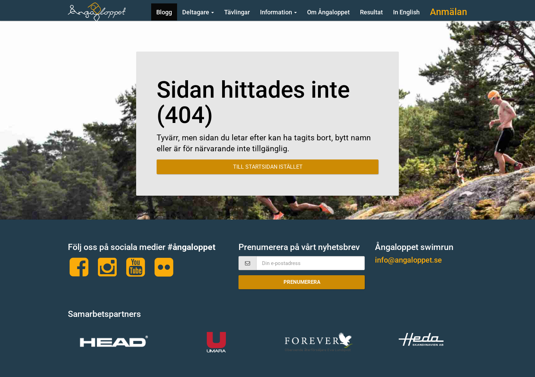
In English (406, 12)
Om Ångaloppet (328, 12)
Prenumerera (302, 282)
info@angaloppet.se (408, 260)
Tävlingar (237, 12)
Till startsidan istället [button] (268, 167)
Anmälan (448, 11)
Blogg (164, 12)
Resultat (371, 12)
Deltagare (198, 12)
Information (278, 12)
